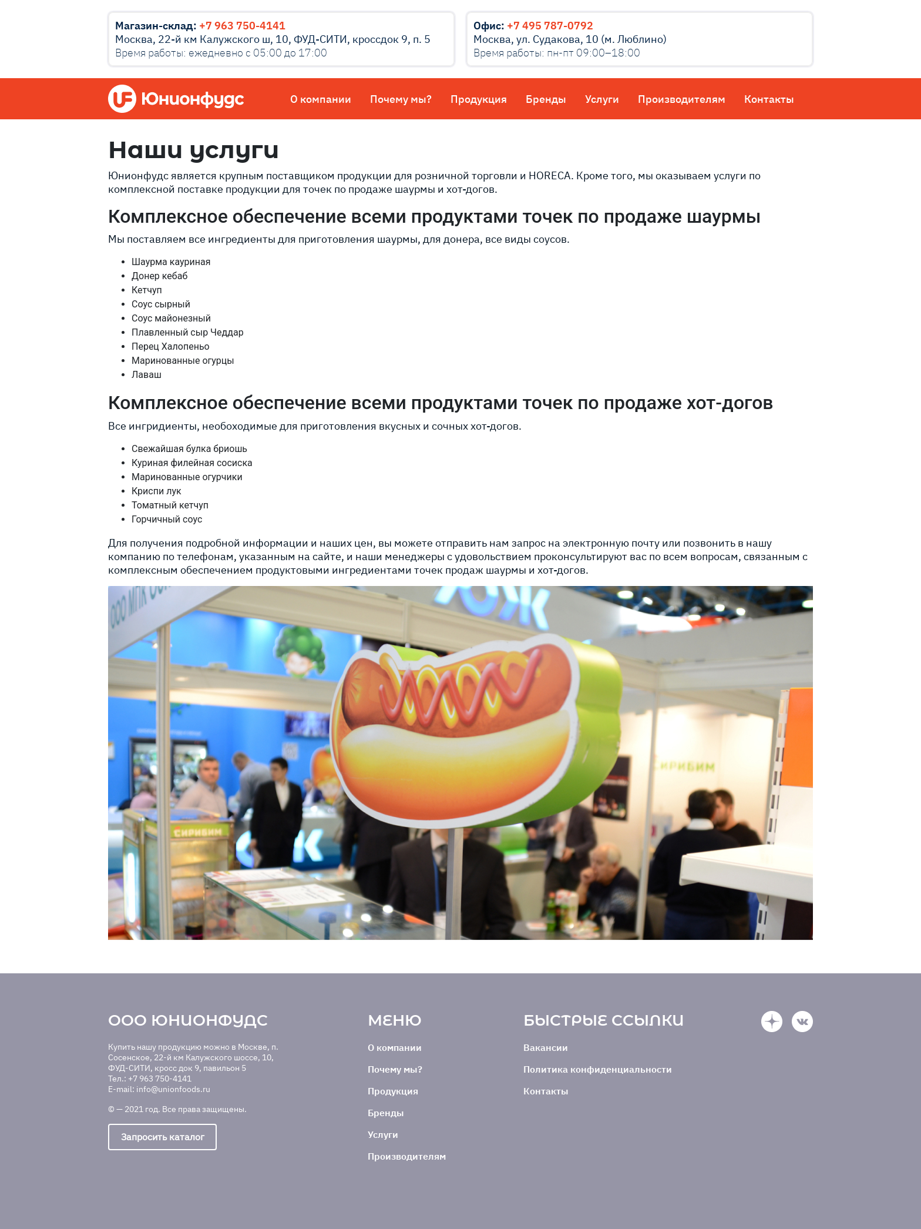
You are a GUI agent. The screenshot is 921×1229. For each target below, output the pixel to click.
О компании (320, 99)
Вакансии (545, 1047)
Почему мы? (401, 99)
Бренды (546, 99)
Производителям (681, 99)
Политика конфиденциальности (597, 1069)
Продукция (479, 99)
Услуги (602, 99)
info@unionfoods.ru (173, 1089)
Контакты (769, 99)
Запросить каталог (162, 1137)
